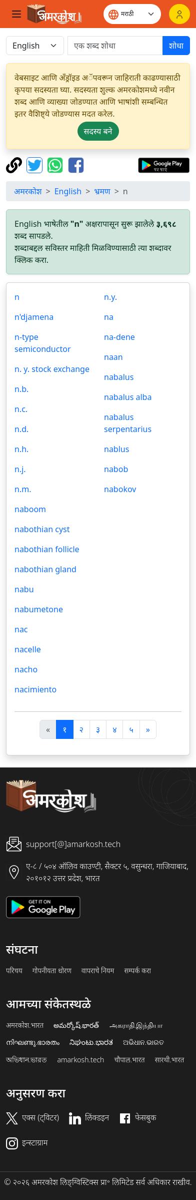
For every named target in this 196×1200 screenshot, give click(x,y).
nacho (26, 669)
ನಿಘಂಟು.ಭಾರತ (91, 1042)
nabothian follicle (47, 549)
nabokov (120, 489)
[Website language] (132, 14)
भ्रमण (102, 191)
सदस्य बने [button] (98, 131)
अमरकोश (28, 191)
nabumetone (38, 609)
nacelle (27, 649)
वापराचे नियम (98, 971)
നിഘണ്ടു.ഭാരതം (33, 1042)
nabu (24, 589)
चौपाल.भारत (129, 1060)
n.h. (21, 449)
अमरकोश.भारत (25, 1025)
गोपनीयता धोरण (52, 971)
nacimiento (35, 689)
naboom (30, 509)
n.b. (21, 388)
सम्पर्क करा (137, 971)
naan (113, 356)
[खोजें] (115, 45)
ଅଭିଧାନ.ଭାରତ (143, 1042)
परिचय (14, 971)
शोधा (176, 45)
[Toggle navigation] (16, 14)
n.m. (22, 489)
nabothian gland (45, 569)
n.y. (110, 296)
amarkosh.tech (80, 1060)
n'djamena (34, 316)
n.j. (20, 469)
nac (21, 629)
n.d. (21, 429)
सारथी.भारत (169, 1060)
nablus (116, 449)
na (109, 316)
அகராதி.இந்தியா (136, 1025)
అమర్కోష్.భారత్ (76, 1025)
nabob (116, 469)
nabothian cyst (42, 529)
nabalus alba (128, 397)
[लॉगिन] (179, 14)
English (68, 191)
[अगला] (148, 729)
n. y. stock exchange (52, 368)
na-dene (119, 336)
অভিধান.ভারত (26, 1060)
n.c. (21, 409)
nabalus (119, 376)
